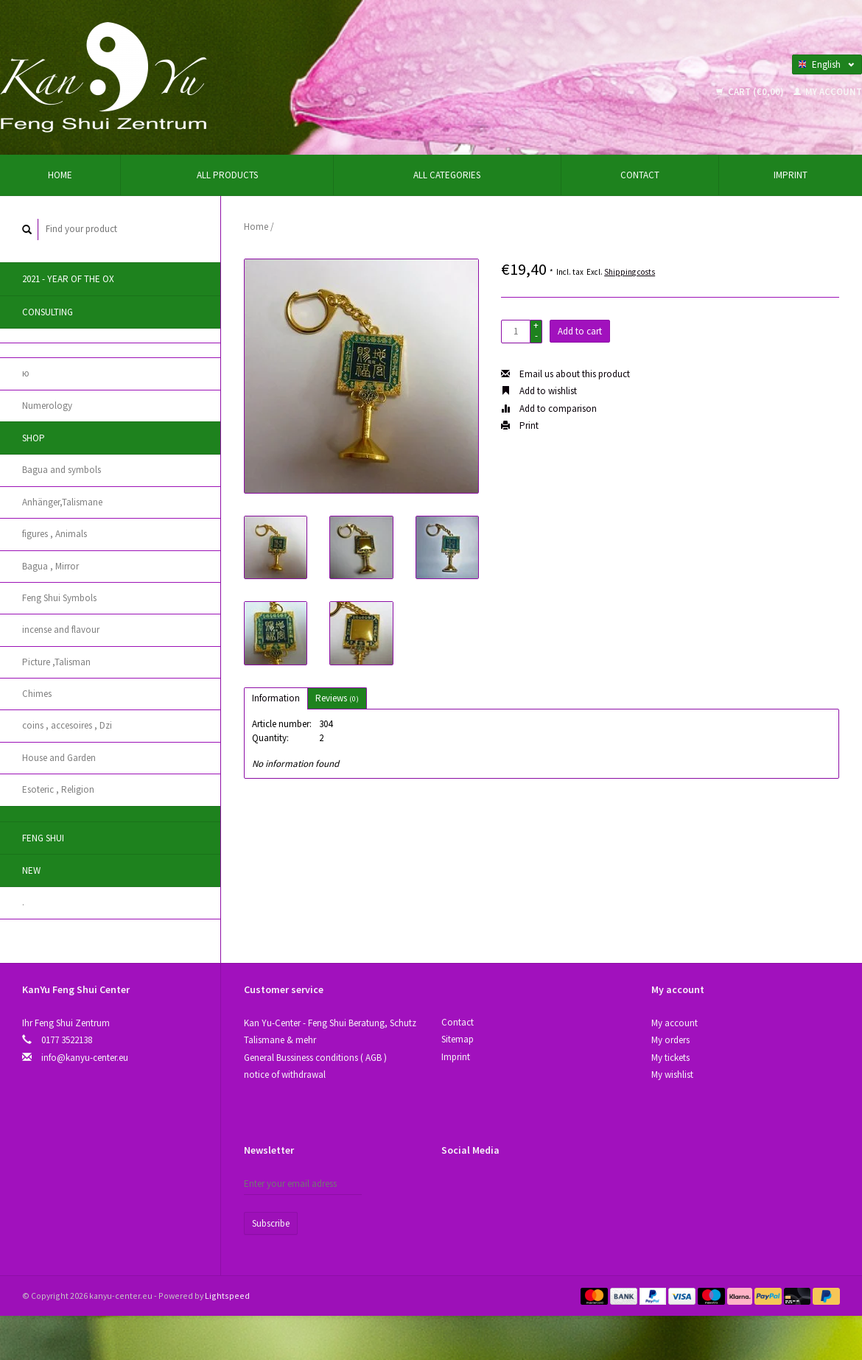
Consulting (47, 312)
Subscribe (271, 1223)
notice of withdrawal (285, 1074)
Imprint (790, 175)
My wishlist (672, 1074)
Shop (33, 438)
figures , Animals (54, 533)
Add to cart (580, 331)
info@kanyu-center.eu (84, 1057)
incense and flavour (60, 629)
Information (276, 698)
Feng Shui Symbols (59, 598)
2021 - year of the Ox (68, 279)
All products (227, 175)
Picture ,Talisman (56, 662)
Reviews (337, 698)
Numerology (47, 405)
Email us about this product (565, 374)
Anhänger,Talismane (62, 502)
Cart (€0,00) (751, 91)
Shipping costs (629, 272)
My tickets (670, 1057)
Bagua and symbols (61, 469)
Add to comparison (549, 408)
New (31, 870)
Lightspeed (227, 1295)
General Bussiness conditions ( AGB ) (315, 1057)
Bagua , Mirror (50, 566)
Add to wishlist (539, 391)
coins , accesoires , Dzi (67, 725)
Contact (639, 175)
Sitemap (457, 1039)
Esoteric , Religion (58, 789)
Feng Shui (43, 838)
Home (60, 175)
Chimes (37, 693)
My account (827, 91)
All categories (446, 175)
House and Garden (59, 757)
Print (520, 425)
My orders (670, 1040)
